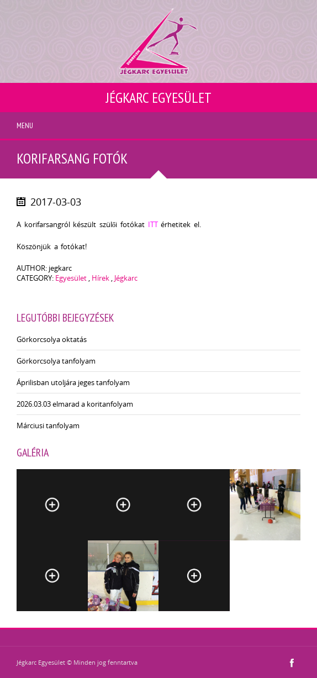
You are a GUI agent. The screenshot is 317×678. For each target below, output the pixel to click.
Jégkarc (126, 278)
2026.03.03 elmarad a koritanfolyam (75, 404)
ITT (153, 224)
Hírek (100, 278)
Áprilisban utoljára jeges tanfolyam (73, 382)
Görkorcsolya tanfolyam (56, 361)
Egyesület (71, 278)
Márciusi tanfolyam (48, 425)
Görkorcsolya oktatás (52, 339)
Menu (25, 125)
